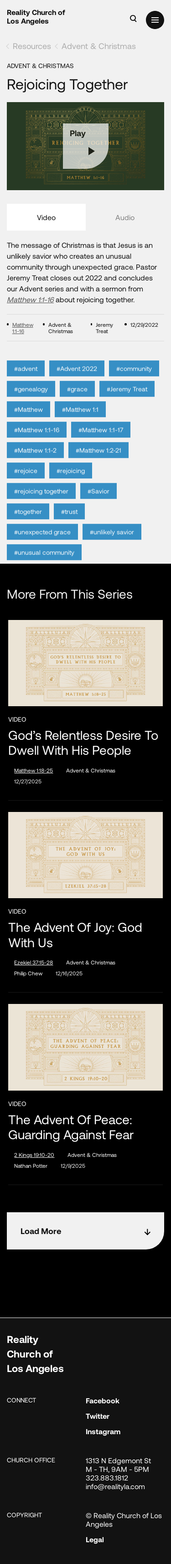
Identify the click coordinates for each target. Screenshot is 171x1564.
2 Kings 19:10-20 (34, 1154)
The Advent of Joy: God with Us (75, 935)
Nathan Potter (30, 1165)
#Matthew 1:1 (80, 420)
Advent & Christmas (99, 46)
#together (28, 522)
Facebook (102, 1400)
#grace (77, 400)
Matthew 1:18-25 (33, 770)
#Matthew (28, 420)
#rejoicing (71, 482)
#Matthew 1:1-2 (35, 461)
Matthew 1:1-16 (30, 299)
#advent (25, 380)
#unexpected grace (42, 543)
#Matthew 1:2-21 (98, 461)
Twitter (97, 1416)
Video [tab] (46, 217)
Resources (32, 46)
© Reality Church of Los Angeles (124, 1519)
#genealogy (31, 400)
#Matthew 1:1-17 (100, 441)
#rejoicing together (41, 502)
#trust (69, 522)
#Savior (98, 502)
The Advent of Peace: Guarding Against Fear (71, 1127)
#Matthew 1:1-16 (36, 441)
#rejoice (25, 482)
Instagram (103, 1431)
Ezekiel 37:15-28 (33, 962)
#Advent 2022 (77, 380)
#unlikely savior (112, 543)
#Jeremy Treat (127, 400)
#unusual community (44, 563)
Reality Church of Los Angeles (36, 16)
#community (134, 380)
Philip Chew (28, 973)
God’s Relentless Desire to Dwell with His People (83, 743)
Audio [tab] (125, 217)
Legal (95, 1539)
